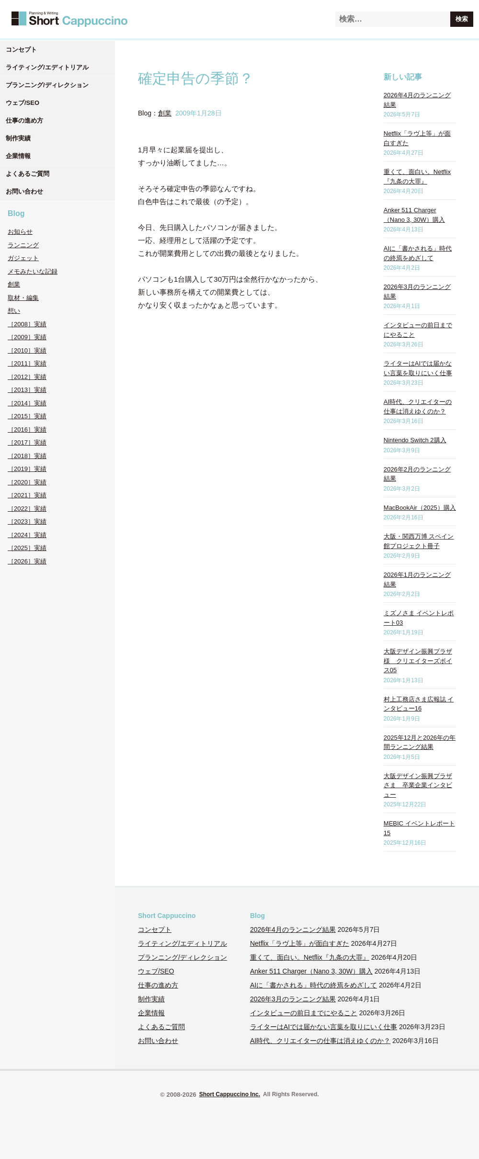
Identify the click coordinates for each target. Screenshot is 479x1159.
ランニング (23, 245)
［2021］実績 (27, 495)
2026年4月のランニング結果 (293, 929)
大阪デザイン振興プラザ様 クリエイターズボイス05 (418, 661)
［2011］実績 (27, 363)
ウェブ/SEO (22, 102)
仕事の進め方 (24, 120)
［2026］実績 (27, 561)
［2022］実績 (27, 508)
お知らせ (20, 231)
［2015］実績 (27, 416)
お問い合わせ (24, 191)
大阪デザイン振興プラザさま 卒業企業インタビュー (418, 785)
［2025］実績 (27, 547)
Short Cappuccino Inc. (229, 1094)
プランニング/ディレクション (47, 85)
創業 (14, 284)
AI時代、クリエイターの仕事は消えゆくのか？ (320, 1040)
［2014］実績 (27, 403)
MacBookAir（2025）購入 (420, 507)
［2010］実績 (27, 350)
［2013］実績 (27, 389)
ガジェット (23, 258)
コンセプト (21, 49)
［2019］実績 (27, 468)
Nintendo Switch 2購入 (415, 440)
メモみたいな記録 (32, 271)
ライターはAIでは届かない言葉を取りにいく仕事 (323, 1027)
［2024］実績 (27, 535)
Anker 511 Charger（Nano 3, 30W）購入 (311, 971)
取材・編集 (23, 297)
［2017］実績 (27, 442)
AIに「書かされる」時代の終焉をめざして (313, 985)
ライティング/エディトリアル (47, 67)
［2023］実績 (27, 521)
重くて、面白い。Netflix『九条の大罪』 (309, 957)
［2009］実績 (27, 337)
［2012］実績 (27, 376)
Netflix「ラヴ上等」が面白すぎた (299, 943)
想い (14, 310)
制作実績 (18, 138)
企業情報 (18, 156)
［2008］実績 (27, 324)
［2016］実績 (27, 429)
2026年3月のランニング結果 (293, 999)
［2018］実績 (27, 455)
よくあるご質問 (27, 173)
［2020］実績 (27, 482)
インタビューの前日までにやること (303, 1013)
